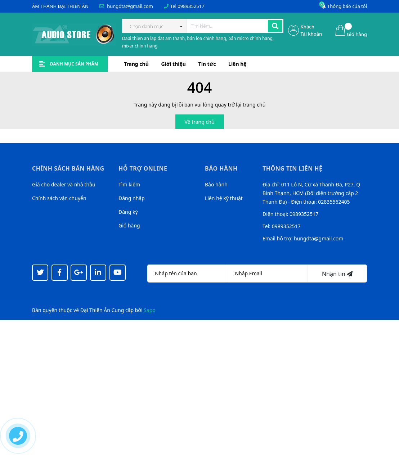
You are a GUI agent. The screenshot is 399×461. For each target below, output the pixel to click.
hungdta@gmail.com (130, 6)
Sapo (150, 310)
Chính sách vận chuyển (59, 198)
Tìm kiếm (129, 184)
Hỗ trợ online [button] (142, 168)
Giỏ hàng (129, 225)
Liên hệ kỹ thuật (224, 198)
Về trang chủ (200, 121)
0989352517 (191, 6)
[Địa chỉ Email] (267, 274)
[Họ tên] (187, 274)
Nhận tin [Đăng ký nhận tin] (337, 274)
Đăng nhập (131, 198)
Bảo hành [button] (221, 168)
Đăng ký (128, 211)
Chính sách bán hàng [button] (68, 168)
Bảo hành (216, 184)
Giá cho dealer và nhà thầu (63, 184)
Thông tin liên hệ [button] (293, 168)
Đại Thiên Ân (95, 310)
